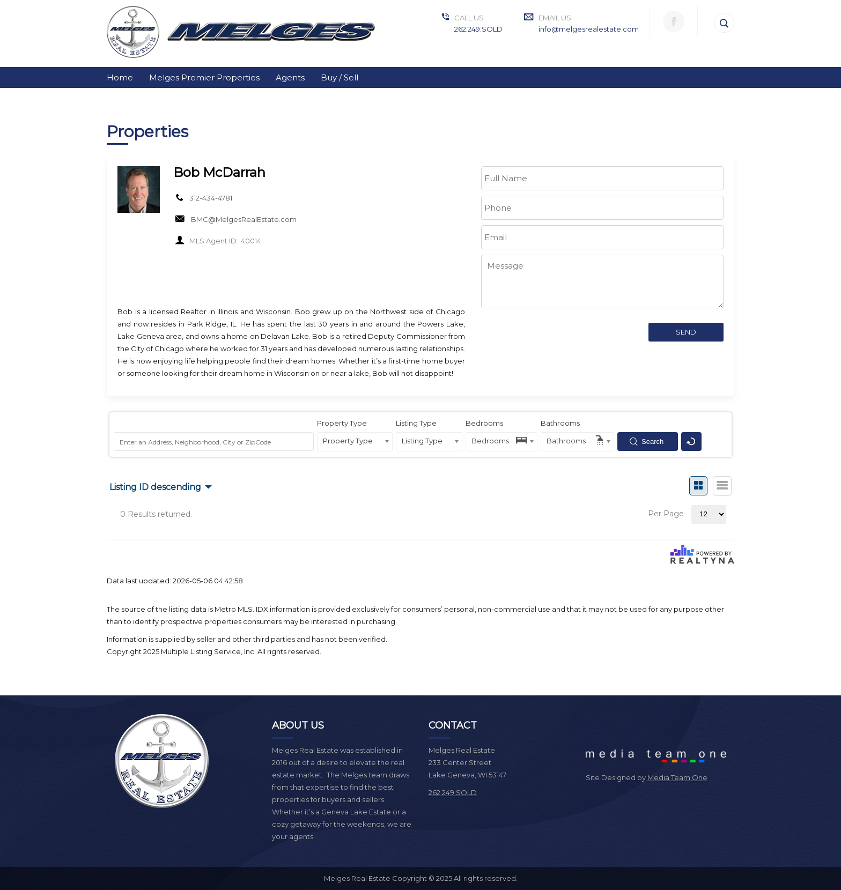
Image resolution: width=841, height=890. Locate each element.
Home (120, 77)
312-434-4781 (210, 198)
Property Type (342, 423)
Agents (290, 77)
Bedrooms (484, 423)
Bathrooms (560, 423)
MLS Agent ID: (213, 240)
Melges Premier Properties (204, 77)
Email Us (554, 17)
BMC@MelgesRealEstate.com (244, 219)
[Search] (724, 23)
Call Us (469, 17)
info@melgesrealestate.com (588, 29)
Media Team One (677, 777)
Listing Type (416, 423)
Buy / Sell (339, 77)
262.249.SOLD (478, 29)
